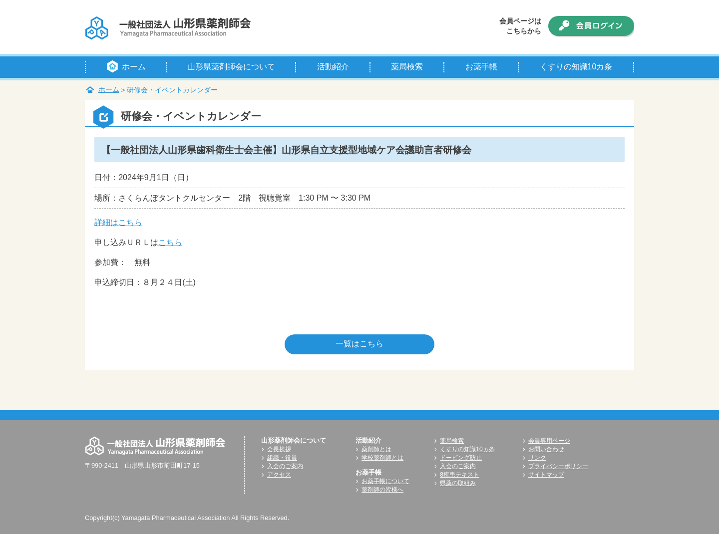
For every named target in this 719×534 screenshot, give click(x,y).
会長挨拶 (279, 449)
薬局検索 (452, 440)
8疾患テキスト (459, 474)
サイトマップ (546, 474)
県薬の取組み (458, 483)
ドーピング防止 (461, 457)
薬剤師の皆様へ (382, 489)
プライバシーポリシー (558, 466)
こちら (170, 242)
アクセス (279, 474)
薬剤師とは (376, 449)
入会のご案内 (285, 466)
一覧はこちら (359, 343)
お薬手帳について (385, 481)
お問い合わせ (546, 449)
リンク (537, 457)
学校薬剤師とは (382, 457)
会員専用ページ (549, 440)
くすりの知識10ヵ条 (467, 449)
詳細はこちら (118, 222)
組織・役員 (282, 457)
